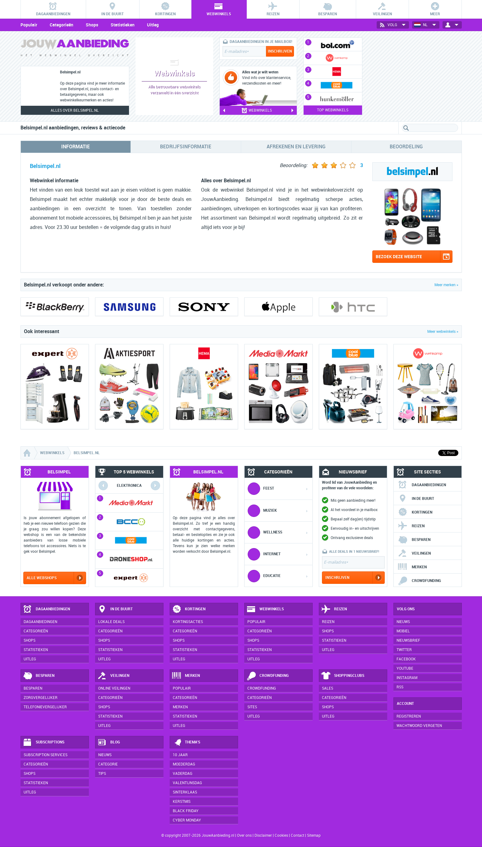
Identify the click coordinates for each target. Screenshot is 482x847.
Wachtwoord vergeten (419, 726)
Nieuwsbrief (408, 640)
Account (405, 703)
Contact (297, 835)
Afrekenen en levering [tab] (296, 147)
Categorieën (61, 24)
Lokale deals (111, 622)
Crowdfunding (419, 581)
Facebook (406, 659)
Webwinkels (265, 609)
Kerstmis (182, 801)
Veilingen (414, 553)
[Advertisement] (415, 76)
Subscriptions (43, 742)
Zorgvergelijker (40, 698)
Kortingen (415, 512)
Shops (92, 24)
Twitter (404, 650)
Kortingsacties (188, 622)
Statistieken (123, 24)
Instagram (407, 678)
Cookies (281, 835)
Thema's (186, 742)
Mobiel (403, 631)
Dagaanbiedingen (422, 485)
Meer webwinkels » (442, 331)
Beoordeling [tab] (406, 147)
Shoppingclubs (342, 676)
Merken (412, 567)
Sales (327, 688)
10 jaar (180, 755)
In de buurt (416, 499)
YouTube (405, 668)
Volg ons (406, 609)
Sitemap (314, 835)
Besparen (414, 540)
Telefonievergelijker (45, 707)
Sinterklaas (185, 792)
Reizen (411, 526)
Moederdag (184, 764)
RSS (400, 687)
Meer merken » (446, 285)
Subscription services (45, 755)
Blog (108, 742)
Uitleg (153, 24)
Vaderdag (182, 773)
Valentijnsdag (187, 783)
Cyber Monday (187, 820)
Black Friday (186, 811)
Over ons (244, 835)
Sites (252, 707)
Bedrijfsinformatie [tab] (185, 147)
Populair (29, 24)
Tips (102, 773)
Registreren (409, 716)
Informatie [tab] (75, 147)
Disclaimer (263, 835)
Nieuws (105, 755)
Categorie (108, 764)
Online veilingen (114, 688)
